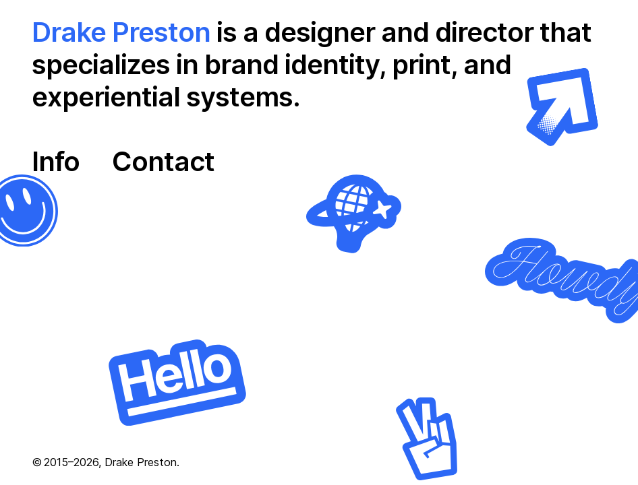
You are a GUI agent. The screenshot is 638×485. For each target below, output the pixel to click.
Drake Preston (121, 31)
